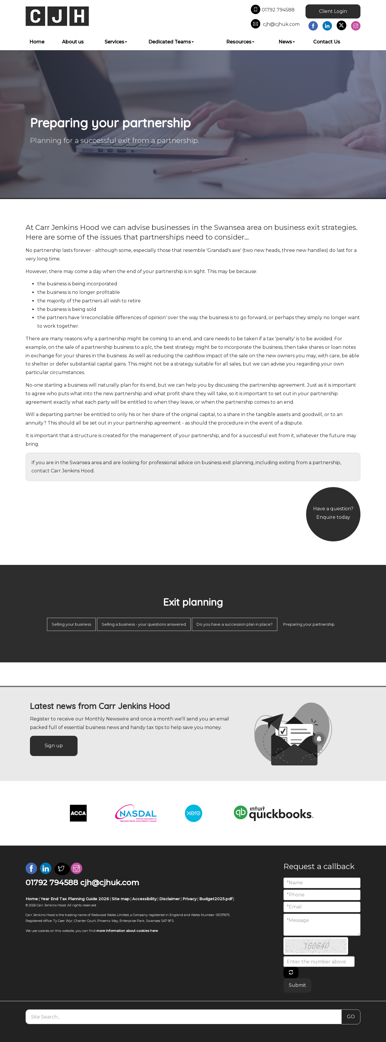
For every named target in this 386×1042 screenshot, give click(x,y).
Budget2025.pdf (215, 898)
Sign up (54, 745)
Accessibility (144, 898)
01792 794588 (273, 10)
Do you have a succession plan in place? (235, 624)
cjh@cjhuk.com (275, 24)
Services (116, 42)
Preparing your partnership (309, 624)
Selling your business (71, 624)
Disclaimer (169, 898)
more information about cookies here (127, 931)
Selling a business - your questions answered (144, 624)
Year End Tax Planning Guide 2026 (75, 898)
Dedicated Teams (171, 42)
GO (351, 1016)
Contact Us (326, 42)
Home (36, 42)
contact (40, 471)
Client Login (333, 11)
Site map (121, 898)
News (286, 42)
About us (73, 42)
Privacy (189, 898)
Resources (240, 42)
